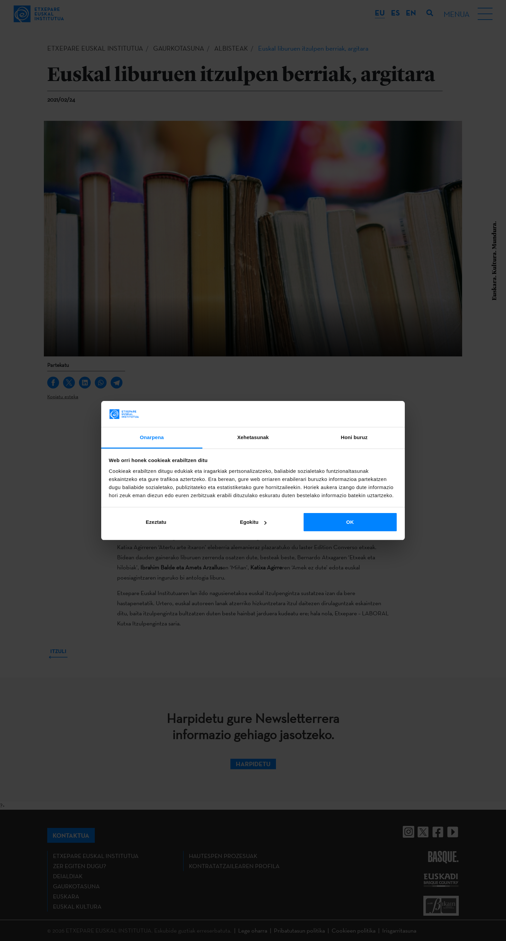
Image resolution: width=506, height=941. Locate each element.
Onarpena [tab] (152, 437)
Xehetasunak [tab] (253, 437)
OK (350, 522)
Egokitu (253, 522)
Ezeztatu (156, 522)
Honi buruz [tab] (354, 437)
